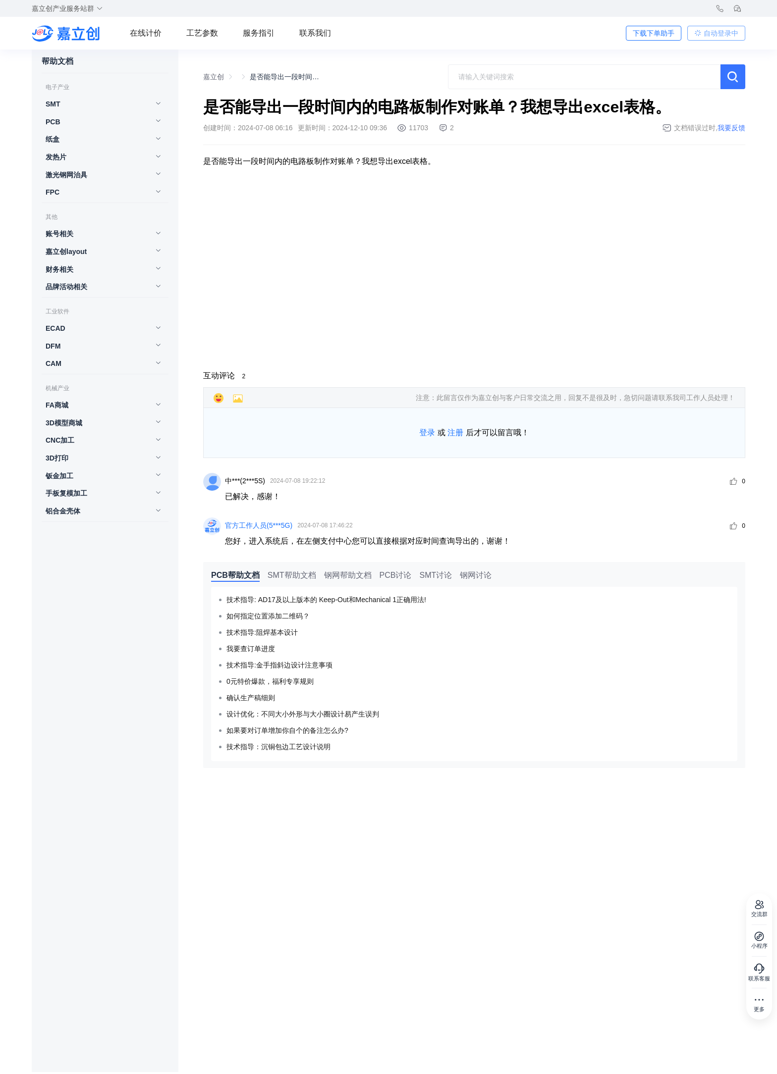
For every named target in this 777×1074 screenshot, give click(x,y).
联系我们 (315, 33)
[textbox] (584, 76)
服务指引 (259, 33)
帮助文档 (57, 61)
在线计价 (146, 33)
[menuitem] (100, 105)
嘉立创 (213, 77)
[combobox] (584, 76)
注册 (455, 432)
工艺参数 (202, 33)
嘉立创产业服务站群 (67, 8)
